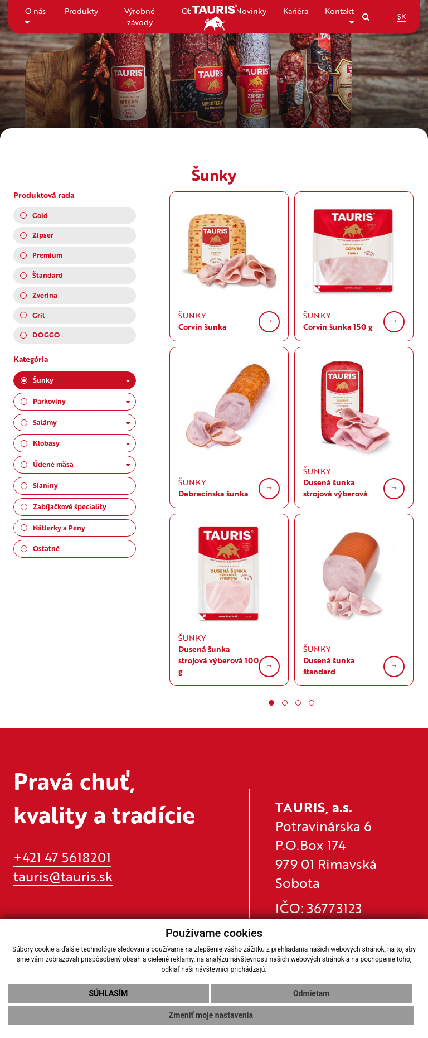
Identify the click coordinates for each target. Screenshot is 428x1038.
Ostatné (46, 548)
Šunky (81, 380)
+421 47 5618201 (62, 857)
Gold (40, 215)
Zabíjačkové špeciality (69, 506)
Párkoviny (81, 401)
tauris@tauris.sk (63, 876)
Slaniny (45, 485)
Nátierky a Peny (59, 528)
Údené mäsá (81, 464)
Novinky (251, 11)
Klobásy (81, 443)
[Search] (365, 16)
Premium (47, 255)
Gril (38, 315)
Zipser (43, 235)
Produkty (81, 11)
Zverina (44, 295)
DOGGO (46, 335)
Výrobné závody (139, 16)
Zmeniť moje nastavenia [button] (211, 1015)
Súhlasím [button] (108, 993)
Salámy (81, 422)
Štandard (47, 275)
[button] (271, 702)
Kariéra (295, 11)
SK (401, 16)
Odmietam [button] (311, 993)
